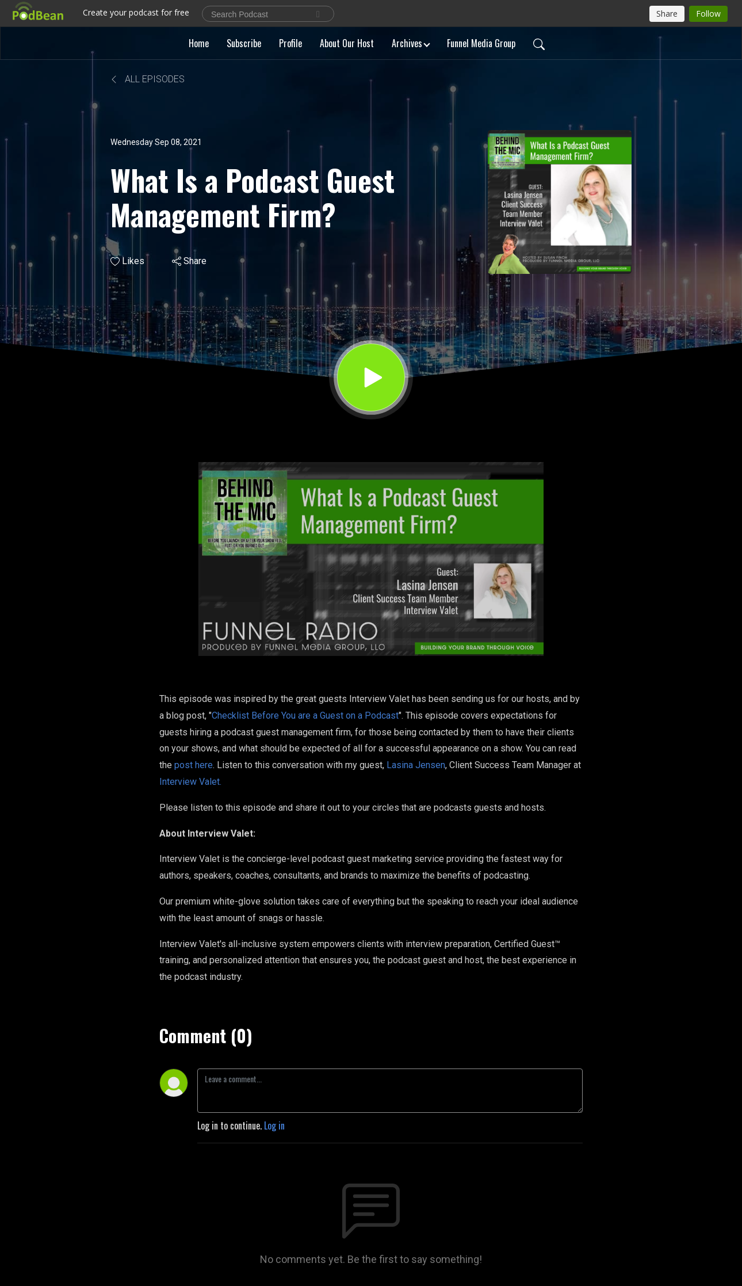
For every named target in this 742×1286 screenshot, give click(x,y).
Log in (274, 1125)
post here (193, 765)
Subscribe (244, 43)
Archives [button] (407, 43)
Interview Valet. (190, 781)
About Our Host (347, 43)
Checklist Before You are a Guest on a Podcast (305, 715)
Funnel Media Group (481, 43)
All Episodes (147, 79)
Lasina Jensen (416, 765)
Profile (290, 43)
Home (199, 43)
